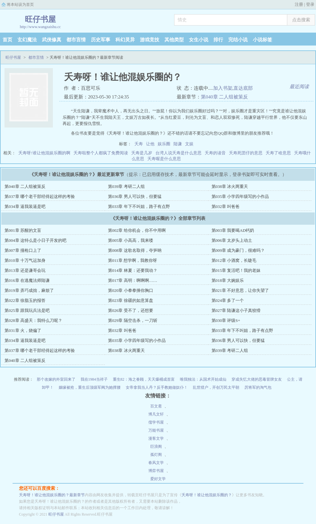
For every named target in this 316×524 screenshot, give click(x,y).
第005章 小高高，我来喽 (130, 240)
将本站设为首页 (20, 4)
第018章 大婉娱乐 (228, 280)
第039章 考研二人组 (126, 186)
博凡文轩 (156, 414)
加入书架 (222, 88)
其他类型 (174, 39)
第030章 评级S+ (226, 320)
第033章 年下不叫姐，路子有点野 (139, 206)
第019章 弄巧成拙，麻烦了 (29, 290)
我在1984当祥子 (94, 379)
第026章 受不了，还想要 (130, 310)
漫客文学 (156, 438)
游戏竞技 (149, 39)
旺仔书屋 (13, 57)
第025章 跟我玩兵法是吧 (27, 310)
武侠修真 (51, 39)
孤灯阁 (156, 454)
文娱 (189, 143)
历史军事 (100, 39)
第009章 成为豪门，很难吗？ (238, 250)
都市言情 (76, 39)
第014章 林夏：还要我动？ (132, 270)
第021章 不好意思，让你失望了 (240, 290)
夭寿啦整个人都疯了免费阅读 (101, 152)
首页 (7, 39)
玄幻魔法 (27, 39)
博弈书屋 (156, 470)
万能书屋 (156, 430)
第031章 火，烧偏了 (23, 330)
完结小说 (238, 39)
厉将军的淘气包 (258, 387)
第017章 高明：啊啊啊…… (132, 280)
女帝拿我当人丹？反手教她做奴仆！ (157, 387)
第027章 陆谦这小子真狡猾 (236, 310)
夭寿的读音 (215, 152)
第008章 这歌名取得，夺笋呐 (135, 250)
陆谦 (177, 143)
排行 (218, 39)
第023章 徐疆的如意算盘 (130, 300)
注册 (299, 4)
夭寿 (138, 143)
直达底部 (243, 88)
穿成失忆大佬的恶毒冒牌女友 (257, 379)
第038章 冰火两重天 (230, 186)
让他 (150, 143)
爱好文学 (158, 479)
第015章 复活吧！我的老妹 (236, 270)
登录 (310, 4)
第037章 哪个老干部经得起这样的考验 (40, 196)
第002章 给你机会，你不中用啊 (137, 230)
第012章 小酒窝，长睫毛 (234, 260)
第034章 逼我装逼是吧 (25, 206)
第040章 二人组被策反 (224, 96)
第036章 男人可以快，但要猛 (135, 196)
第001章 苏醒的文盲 (23, 230)
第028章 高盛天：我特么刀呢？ (33, 320)
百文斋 (156, 406)
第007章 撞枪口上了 (23, 250)
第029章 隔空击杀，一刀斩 (132, 320)
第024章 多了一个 (228, 300)
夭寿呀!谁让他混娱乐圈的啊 (44, 152)
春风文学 (156, 462)
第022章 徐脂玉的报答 (25, 300)
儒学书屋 (156, 422)
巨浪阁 (156, 446)
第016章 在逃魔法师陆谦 (27, 280)
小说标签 (262, 39)
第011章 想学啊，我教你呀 (132, 260)
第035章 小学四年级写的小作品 (240, 196)
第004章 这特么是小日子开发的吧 (35, 240)
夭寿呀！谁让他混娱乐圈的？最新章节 (52, 495)
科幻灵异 (125, 39)
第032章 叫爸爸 (226, 206)
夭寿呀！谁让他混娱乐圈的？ (207, 495)
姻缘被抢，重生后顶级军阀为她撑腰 (90, 387)
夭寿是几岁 (141, 152)
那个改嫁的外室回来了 (56, 379)
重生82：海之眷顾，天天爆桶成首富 (144, 379)
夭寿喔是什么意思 (164, 158)
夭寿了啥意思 (278, 152)
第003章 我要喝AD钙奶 (233, 230)
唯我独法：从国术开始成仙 (203, 379)
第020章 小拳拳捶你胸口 (130, 290)
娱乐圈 (164, 143)
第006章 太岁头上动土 (232, 240)
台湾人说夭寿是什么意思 (178, 152)
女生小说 (198, 39)
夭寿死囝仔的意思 (245, 152)
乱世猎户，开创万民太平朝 (216, 387)
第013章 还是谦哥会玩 (25, 270)
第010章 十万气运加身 (25, 260)
